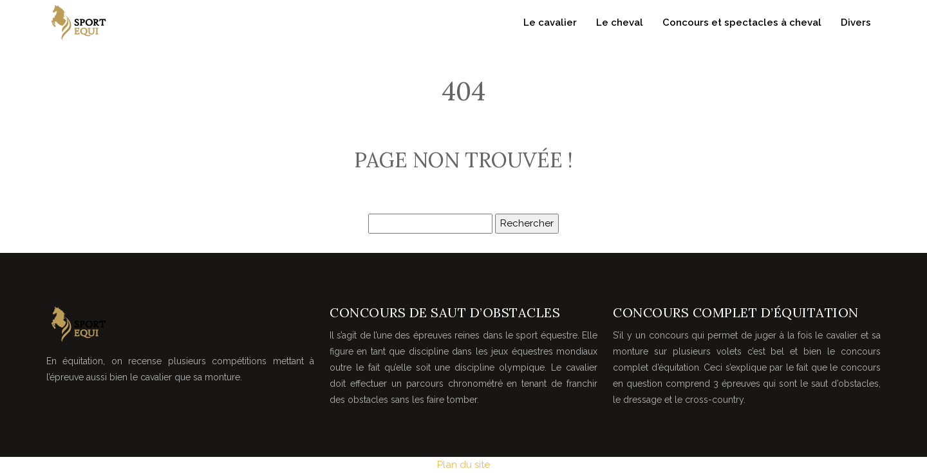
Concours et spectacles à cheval (741, 22)
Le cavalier (550, 22)
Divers (856, 22)
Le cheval (619, 22)
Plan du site (463, 464)
